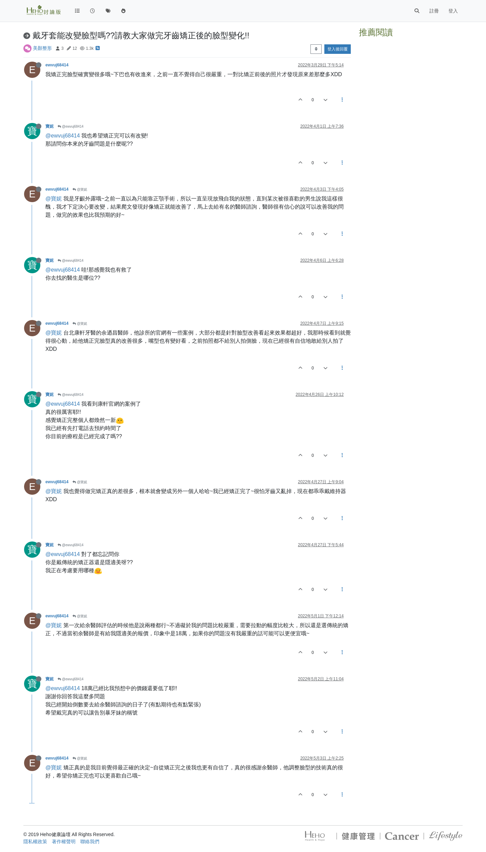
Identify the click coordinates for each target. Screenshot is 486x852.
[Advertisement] (411, 82)
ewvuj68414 (56, 65)
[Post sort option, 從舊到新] (316, 49)
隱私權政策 (35, 841)
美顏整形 (42, 48)
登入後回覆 (337, 49)
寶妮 (49, 126)
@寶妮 (80, 189)
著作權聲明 (64, 841)
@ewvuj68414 (70, 126)
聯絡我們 (89, 841)
